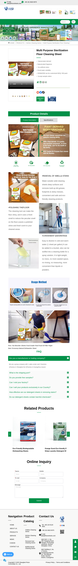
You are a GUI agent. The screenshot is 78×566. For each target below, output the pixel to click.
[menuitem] (29, 21)
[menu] (29, 21)
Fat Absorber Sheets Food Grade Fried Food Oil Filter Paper (32, 345)
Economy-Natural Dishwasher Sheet (24, 348)
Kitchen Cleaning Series (33, 43)
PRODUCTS (20, 43)
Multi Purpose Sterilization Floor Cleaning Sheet (58, 43)
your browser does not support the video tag (21, 69)
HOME (12, 43)
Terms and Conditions (63, 562)
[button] (29, 21)
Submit (39, 500)
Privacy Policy (50, 562)
